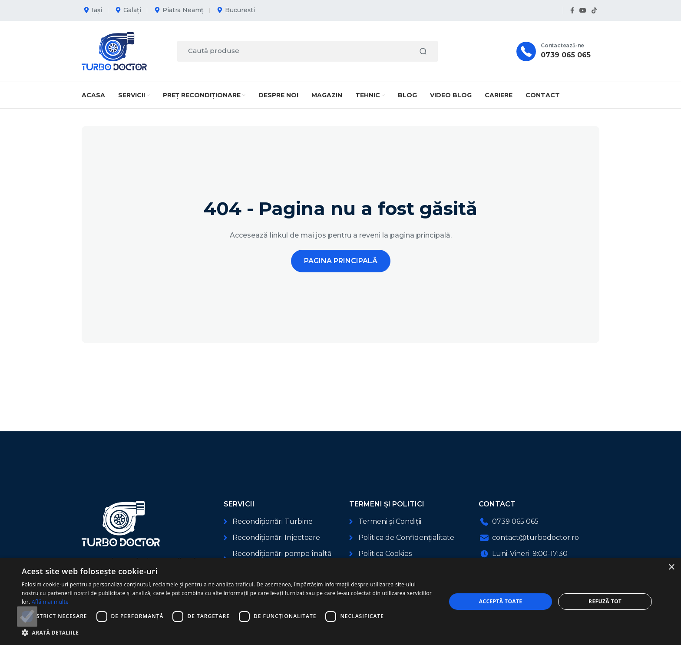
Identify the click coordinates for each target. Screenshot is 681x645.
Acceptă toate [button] (500, 601)
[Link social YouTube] (583, 11)
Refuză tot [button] (604, 601)
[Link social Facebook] (572, 11)
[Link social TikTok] (594, 11)
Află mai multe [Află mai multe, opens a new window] (50, 601)
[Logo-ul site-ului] (114, 50)
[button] (227, 632)
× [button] (671, 567)
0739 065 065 (566, 55)
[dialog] (340, 601)
